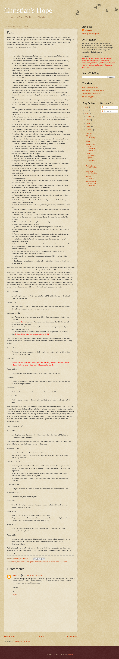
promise (45, 562)
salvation (52, 562)
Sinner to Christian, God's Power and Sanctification (91, 158)
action (14, 562)
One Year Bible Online (90, 87)
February (90, 130)
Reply (14, 595)
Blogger (70, 654)
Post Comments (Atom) (22, 641)
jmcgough (16, 575)
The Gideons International (91, 93)
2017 (87, 110)
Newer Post (9, 636)
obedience (38, 562)
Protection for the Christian (91, 172)
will (61, 562)
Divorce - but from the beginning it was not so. (91, 147)
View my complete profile (91, 34)
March (89, 126)
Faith (27, 562)
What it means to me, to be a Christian (91, 183)
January (89, 133)
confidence (21, 562)
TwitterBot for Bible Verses (91, 167)
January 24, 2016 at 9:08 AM (33, 575)
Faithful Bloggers (88, 97)
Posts (104, 107)
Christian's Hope (28, 10)
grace (32, 562)
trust (57, 562)
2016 (87, 114)
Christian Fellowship (90, 137)
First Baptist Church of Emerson (93, 90)
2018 (87, 107)
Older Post (72, 636)
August (89, 116)
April (88, 123)
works (65, 562)
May (88, 120)
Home (41, 636)
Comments (106, 111)
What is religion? (90, 177)
